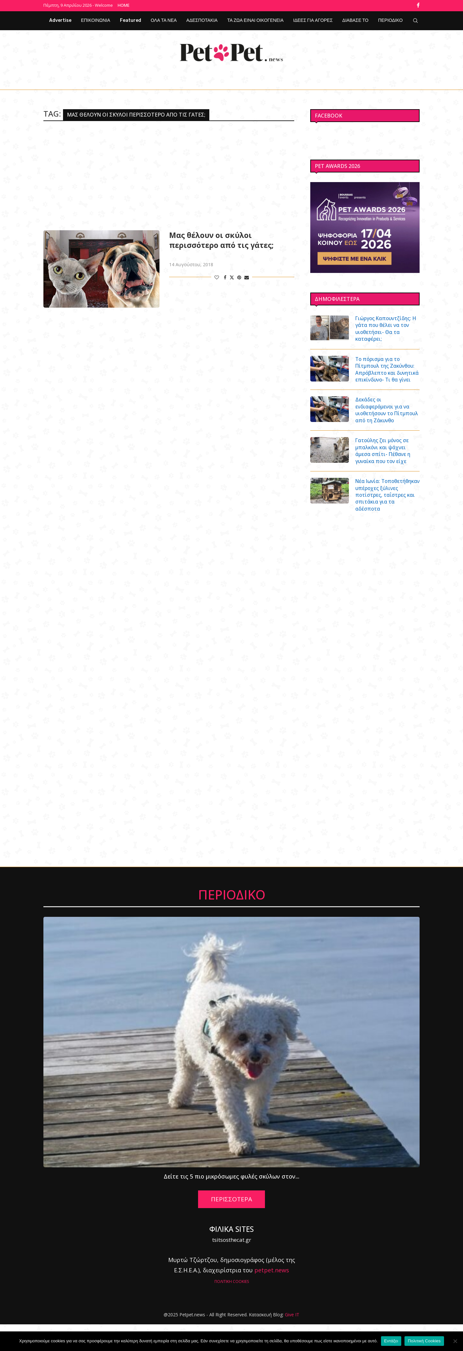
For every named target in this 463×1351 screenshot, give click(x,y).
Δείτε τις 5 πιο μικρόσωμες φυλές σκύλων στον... (231, 1203)
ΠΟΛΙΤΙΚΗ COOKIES (231, 1308)
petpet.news (271, 1297)
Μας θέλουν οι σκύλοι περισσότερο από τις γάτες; (221, 239)
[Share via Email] (246, 276)
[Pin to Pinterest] (239, 276)
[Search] (415, 19)
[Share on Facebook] (225, 276)
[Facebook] (418, 5)
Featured (130, 19)
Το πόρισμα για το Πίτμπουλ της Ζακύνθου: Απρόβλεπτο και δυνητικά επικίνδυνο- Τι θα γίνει (386, 374)
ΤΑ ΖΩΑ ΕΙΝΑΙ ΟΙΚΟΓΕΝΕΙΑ (255, 19)
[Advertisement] (168, 175)
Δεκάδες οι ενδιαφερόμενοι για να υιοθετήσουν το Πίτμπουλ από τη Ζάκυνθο (384, 423)
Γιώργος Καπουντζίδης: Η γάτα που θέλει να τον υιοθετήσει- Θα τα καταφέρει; (386, 328)
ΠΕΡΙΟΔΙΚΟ (390, 19)
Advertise (60, 19)
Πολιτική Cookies (424, 1340)
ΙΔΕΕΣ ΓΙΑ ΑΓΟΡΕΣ (313, 19)
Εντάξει (391, 1340)
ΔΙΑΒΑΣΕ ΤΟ (355, 19)
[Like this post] (216, 276)
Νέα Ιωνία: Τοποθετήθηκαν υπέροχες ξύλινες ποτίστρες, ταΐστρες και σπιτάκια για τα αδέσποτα (385, 517)
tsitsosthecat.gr (231, 1266)
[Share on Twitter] (232, 276)
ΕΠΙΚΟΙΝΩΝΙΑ (95, 19)
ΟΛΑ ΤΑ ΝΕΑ (164, 19)
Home (124, 5)
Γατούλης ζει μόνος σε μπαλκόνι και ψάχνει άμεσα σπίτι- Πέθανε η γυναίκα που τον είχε (384, 468)
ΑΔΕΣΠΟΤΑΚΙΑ (202, 19)
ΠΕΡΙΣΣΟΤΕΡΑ (231, 1226)
